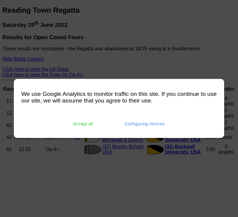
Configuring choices (144, 124)
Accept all (83, 124)
